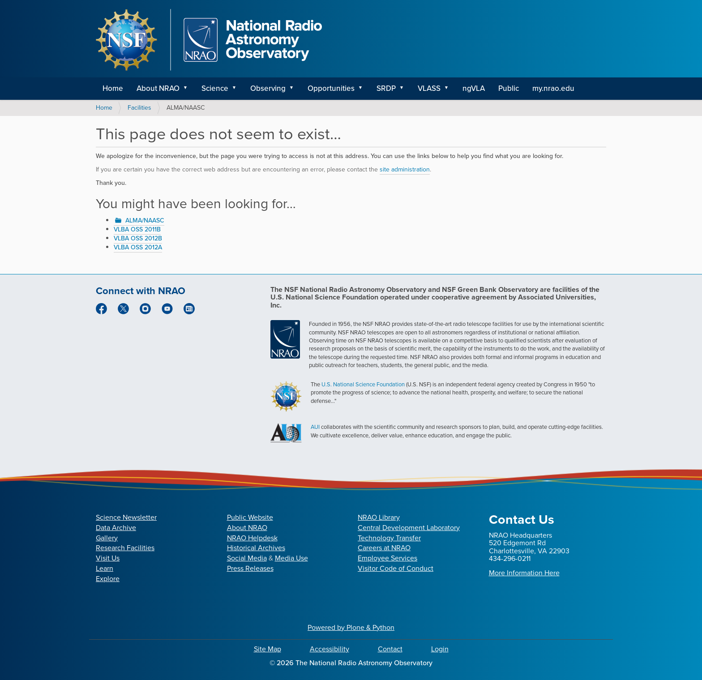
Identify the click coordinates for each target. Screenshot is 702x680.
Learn (104, 568)
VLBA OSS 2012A (138, 247)
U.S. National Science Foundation (363, 384)
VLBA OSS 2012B (138, 238)
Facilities (139, 107)
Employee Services (387, 558)
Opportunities (331, 88)
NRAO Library (379, 517)
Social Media (247, 558)
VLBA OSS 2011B (137, 229)
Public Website (250, 517)
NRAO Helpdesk (252, 538)
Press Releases (250, 568)
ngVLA (473, 88)
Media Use (291, 558)
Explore (108, 578)
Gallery (107, 538)
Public (508, 88)
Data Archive (116, 527)
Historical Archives (256, 548)
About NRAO (158, 88)
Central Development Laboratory (409, 527)
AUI (315, 427)
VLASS (429, 88)
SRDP (386, 88)
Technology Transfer (389, 538)
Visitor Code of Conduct (395, 568)
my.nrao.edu (553, 88)
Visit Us (108, 558)
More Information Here (524, 573)
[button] (188, 88)
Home (113, 88)
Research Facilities (125, 548)
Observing (268, 88)
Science (214, 88)
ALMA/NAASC (144, 220)
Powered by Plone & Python (351, 627)
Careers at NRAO (384, 548)
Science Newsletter (126, 517)
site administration (405, 169)
